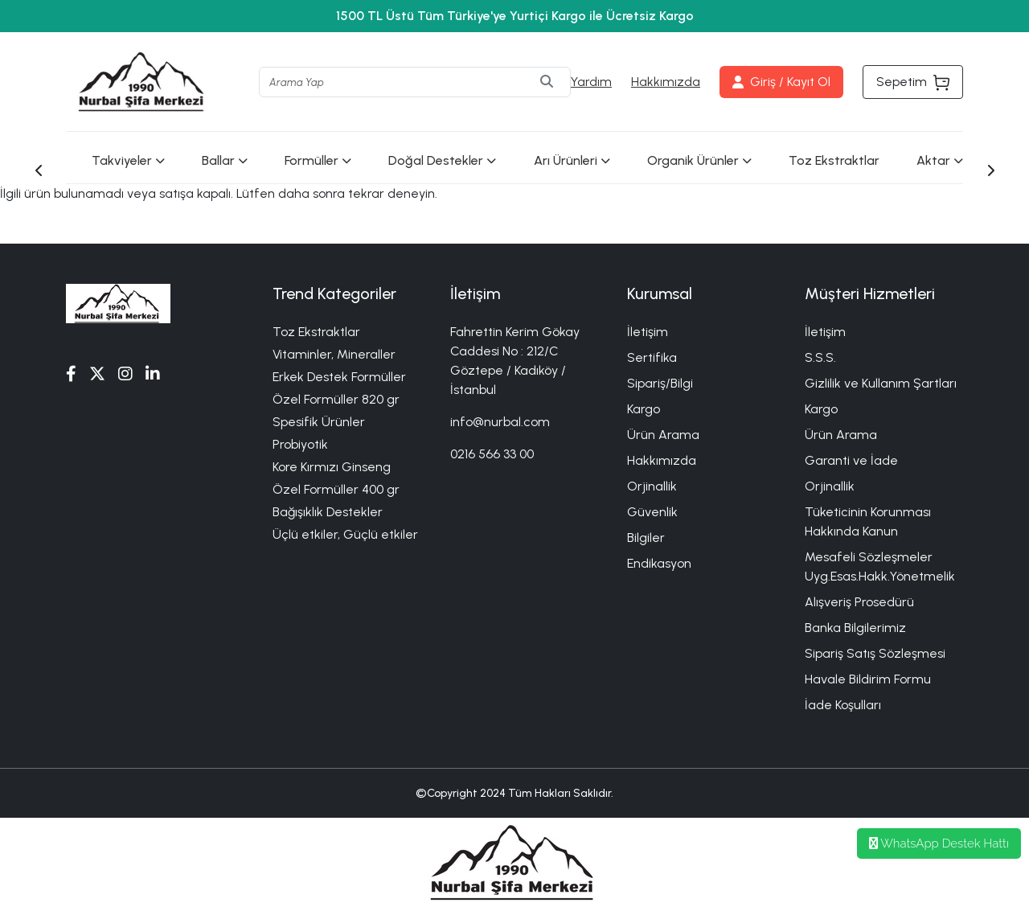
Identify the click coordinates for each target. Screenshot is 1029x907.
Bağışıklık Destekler (328, 511)
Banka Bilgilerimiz (855, 627)
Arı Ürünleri (572, 160)
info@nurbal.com (500, 421)
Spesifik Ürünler (319, 421)
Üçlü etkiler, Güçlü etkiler (345, 534)
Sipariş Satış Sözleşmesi (875, 653)
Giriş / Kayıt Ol (781, 81)
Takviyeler (128, 160)
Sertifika (652, 357)
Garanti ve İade (851, 460)
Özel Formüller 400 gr (336, 489)
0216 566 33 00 (492, 454)
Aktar (939, 160)
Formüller (318, 160)
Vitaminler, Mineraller (334, 354)
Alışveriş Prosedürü (859, 601)
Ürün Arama (663, 434)
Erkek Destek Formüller (339, 376)
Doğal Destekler (442, 160)
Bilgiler (646, 537)
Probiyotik (300, 444)
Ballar (225, 160)
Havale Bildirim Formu (868, 679)
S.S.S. (820, 357)
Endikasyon (659, 563)
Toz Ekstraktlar (834, 160)
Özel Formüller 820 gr (336, 399)
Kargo (643, 409)
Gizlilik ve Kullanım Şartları (881, 383)
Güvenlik (652, 511)
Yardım (591, 81)
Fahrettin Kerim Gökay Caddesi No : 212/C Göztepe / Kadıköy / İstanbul (515, 360)
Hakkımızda (665, 81)
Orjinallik (652, 486)
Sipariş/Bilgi (660, 383)
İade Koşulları (843, 704)
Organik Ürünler (699, 160)
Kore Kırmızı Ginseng (332, 466)
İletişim (647, 331)
